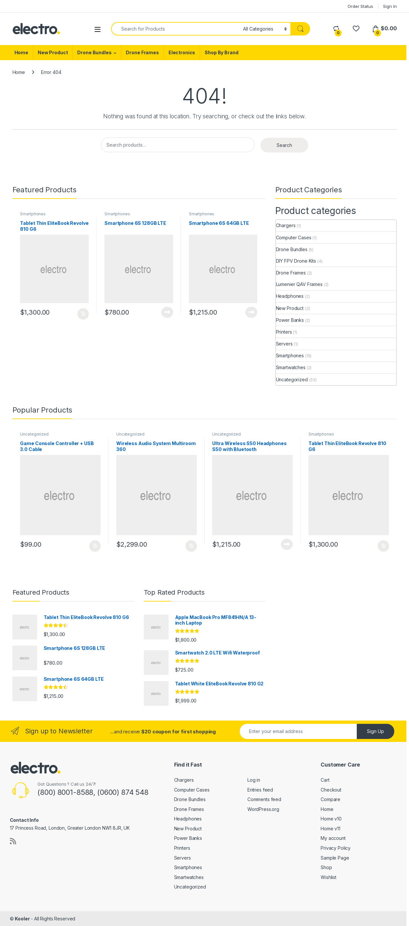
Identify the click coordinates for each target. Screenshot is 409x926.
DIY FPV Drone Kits (296, 261)
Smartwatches (291, 367)
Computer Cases (293, 237)
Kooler (22, 918)
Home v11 (330, 828)
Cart (325, 780)
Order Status (360, 6)
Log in (253, 780)
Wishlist (328, 877)
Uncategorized (292, 379)
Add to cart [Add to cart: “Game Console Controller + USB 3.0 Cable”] (95, 546)
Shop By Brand (221, 52)
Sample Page (335, 858)
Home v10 (331, 818)
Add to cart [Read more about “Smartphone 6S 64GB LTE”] (251, 312)
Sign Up (375, 731)
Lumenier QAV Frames (299, 284)
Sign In (390, 6)
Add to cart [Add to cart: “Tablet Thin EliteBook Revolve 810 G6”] (83, 314)
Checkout (331, 790)
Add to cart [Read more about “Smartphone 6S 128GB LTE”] (167, 312)
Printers (284, 332)
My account (333, 838)
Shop (326, 867)
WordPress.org (263, 809)
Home (21, 52)
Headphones (290, 296)
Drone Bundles (94, 52)
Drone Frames (142, 52)
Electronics (182, 52)
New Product (53, 52)
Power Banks (290, 320)
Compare (330, 799)
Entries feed (260, 790)
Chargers (286, 225)
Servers (284, 343)
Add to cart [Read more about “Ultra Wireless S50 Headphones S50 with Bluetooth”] (287, 544)
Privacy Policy (336, 848)
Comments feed (264, 799)
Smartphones (32, 213)
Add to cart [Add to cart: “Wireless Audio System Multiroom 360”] (191, 546)
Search (284, 145)
